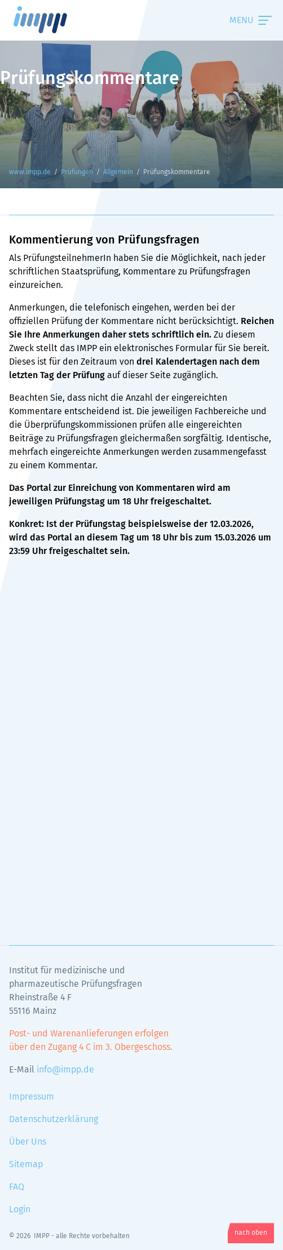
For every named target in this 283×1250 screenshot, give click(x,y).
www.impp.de (54, 19)
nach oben (251, 1233)
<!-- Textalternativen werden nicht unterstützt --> (141, 736)
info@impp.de (65, 1069)
